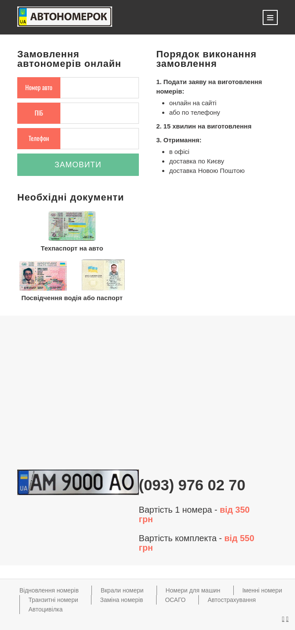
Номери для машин (193, 590)
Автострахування (231, 599)
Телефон (38, 138)
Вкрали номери (121, 590)
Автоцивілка (45, 609)
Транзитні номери (53, 599)
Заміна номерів (121, 599)
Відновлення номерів (48, 590)
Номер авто (39, 87)
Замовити (78, 164)
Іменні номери (262, 590)
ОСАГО (175, 599)
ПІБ (39, 112)
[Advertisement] (147, 395)
